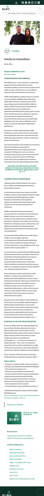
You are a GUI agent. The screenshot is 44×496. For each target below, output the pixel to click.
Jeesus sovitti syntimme (17, 456)
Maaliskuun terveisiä (16, 469)
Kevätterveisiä (14, 466)
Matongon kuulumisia (16, 453)
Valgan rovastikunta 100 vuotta (20, 462)
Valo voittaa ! (13, 476)
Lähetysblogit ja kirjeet (22, 436)
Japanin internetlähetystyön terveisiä (22, 479)
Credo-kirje (13, 472)
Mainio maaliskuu (15, 449)
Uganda (10, 436)
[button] (40, 8)
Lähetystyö (11, 438)
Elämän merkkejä (15, 459)
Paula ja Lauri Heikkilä (15, 405)
